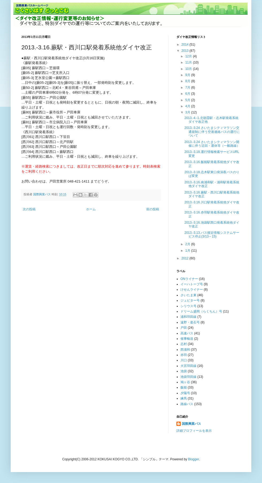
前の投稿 (152, 209)
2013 (186, 51)
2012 (186, 258)
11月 (189, 62)
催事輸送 (186, 339)
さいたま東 (188, 295)
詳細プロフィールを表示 (194, 431)
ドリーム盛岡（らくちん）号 (201, 311)
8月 (188, 81)
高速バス (186, 333)
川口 (183, 360)
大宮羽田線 (188, 366)
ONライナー (189, 279)
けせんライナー (191, 289)
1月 (188, 250)
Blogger (193, 459)
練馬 (183, 398)
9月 (188, 75)
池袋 (183, 371)
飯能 (183, 387)
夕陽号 (185, 393)
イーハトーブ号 (191, 284)
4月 (188, 106)
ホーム (91, 209)
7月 (188, 87)
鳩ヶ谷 (185, 382)
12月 (189, 56)
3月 (188, 112)
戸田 (183, 328)
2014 (186, 44)
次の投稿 (29, 209)
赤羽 (183, 355)
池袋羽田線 (188, 377)
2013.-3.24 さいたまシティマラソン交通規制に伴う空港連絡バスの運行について (212, 131)
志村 (183, 344)
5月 (188, 100)
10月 (189, 69)
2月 (188, 244)
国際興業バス (42, 194)
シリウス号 (188, 306)
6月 (188, 94)
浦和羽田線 (188, 317)
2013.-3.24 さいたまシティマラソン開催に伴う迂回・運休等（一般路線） (212, 144)
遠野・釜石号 (190, 322)
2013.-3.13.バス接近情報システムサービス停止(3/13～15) (211, 234)
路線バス (186, 404)
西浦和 (185, 349)
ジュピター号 (190, 300)
